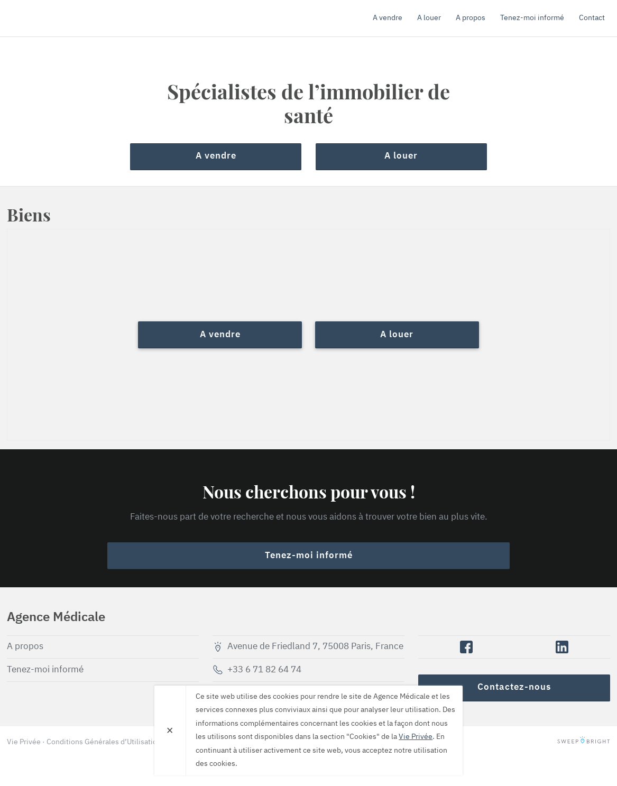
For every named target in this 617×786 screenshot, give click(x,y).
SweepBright (583, 742)
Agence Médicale (67, 18)
